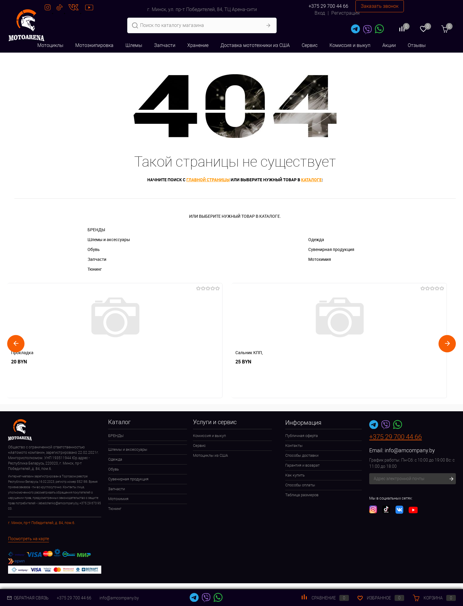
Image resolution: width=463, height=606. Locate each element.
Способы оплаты (300, 485)
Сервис (310, 45)
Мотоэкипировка (94, 45)
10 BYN (288, 362)
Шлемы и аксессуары (109, 239)
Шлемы (133, 45)
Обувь (94, 249)
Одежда (316, 239)
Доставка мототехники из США (255, 45)
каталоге (311, 179)
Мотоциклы (50, 45)
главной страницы (208, 179)
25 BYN (108, 362)
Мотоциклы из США (210, 455)
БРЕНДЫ (96, 229)
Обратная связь (28, 598)
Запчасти (164, 45)
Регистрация (345, 13)
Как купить (295, 475)
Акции (389, 45)
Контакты (294, 445)
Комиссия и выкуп (349, 45)
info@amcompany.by (410, 450)
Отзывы (417, 45)
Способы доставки (301, 455)
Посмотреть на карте (28, 538)
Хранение (197, 45)
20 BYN (19, 362)
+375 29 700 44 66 (328, 6)
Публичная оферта (301, 435)
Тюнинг (95, 269)
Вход (320, 13)
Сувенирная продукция (331, 249)
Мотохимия (319, 259)
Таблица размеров (301, 495)
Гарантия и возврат (302, 465)
